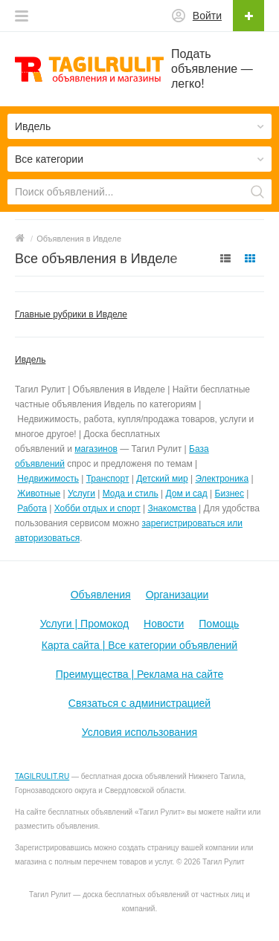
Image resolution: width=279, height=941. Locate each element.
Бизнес (229, 493)
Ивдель (30, 360)
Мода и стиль (130, 493)
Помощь (219, 624)
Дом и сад (187, 493)
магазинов (95, 449)
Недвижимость (48, 478)
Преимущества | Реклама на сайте (139, 674)
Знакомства (171, 508)
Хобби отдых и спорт (97, 508)
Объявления (101, 595)
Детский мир (161, 478)
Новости (164, 624)
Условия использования (139, 732)
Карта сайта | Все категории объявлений (139, 645)
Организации (177, 595)
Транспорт (107, 478)
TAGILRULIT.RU (42, 776)
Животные (38, 493)
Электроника (221, 478)
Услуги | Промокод (84, 624)
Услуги (81, 493)
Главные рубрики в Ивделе (71, 314)
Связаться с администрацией (139, 703)
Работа (32, 508)
